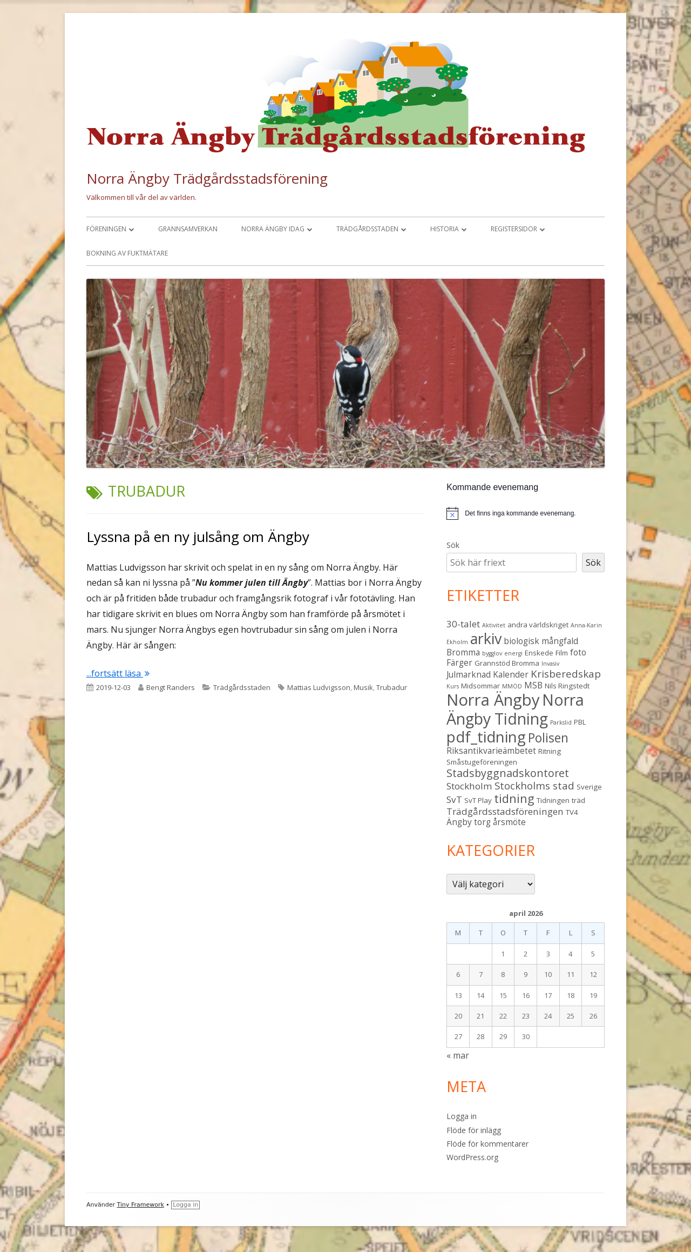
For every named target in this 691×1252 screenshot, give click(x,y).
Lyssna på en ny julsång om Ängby (197, 536)
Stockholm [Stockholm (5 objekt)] (469, 786)
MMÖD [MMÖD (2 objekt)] (512, 686)
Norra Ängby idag (272, 228)
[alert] (525, 513)
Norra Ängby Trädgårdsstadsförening (207, 178)
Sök (452, 545)
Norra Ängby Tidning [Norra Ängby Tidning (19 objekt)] (515, 709)
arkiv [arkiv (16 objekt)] (486, 638)
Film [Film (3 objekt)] (561, 653)
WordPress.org (472, 1157)
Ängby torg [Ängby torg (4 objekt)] (468, 822)
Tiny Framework (140, 1204)
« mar (457, 1055)
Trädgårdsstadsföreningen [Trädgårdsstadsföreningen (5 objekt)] (505, 811)
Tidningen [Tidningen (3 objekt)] (553, 800)
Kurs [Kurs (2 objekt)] (452, 686)
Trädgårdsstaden (367, 228)
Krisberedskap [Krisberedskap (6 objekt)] (566, 673)
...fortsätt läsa (118, 673)
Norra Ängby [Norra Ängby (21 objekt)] (493, 700)
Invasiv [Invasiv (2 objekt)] (550, 663)
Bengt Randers (170, 687)
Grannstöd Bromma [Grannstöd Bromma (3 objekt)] (507, 663)
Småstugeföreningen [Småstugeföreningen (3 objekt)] (481, 762)
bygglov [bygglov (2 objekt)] (492, 653)
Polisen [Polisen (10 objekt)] (548, 737)
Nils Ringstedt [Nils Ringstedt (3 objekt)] (567, 686)
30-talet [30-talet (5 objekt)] (463, 624)
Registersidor (514, 228)
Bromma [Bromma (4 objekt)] (463, 652)
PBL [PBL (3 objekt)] (580, 722)
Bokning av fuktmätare (127, 253)
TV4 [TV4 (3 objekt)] (572, 812)
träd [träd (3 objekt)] (578, 800)
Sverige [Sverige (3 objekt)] (589, 787)
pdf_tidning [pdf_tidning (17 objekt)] (486, 737)
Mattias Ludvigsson (318, 687)
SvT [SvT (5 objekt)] (454, 799)
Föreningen (106, 228)
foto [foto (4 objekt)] (578, 652)
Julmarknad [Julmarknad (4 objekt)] (468, 674)
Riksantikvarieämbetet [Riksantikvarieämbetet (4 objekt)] (491, 750)
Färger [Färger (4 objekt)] (459, 662)
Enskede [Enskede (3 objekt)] (539, 653)
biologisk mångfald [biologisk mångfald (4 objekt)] (541, 641)
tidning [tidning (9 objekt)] (514, 798)
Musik (363, 687)
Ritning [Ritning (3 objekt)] (549, 751)
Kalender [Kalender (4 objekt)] (511, 674)
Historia (444, 228)
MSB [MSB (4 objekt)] (533, 685)
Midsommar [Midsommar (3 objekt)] (480, 686)
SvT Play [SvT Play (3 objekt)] (478, 800)
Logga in (461, 1116)
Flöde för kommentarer (487, 1144)
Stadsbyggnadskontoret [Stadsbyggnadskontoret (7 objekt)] (507, 773)
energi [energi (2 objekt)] (513, 653)
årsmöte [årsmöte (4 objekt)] (509, 822)
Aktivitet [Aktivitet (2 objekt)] (493, 625)
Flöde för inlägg (473, 1130)
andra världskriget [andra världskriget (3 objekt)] (537, 625)
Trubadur (391, 687)
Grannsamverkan (188, 228)
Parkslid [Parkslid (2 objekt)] (561, 722)
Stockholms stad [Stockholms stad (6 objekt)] (534, 785)
